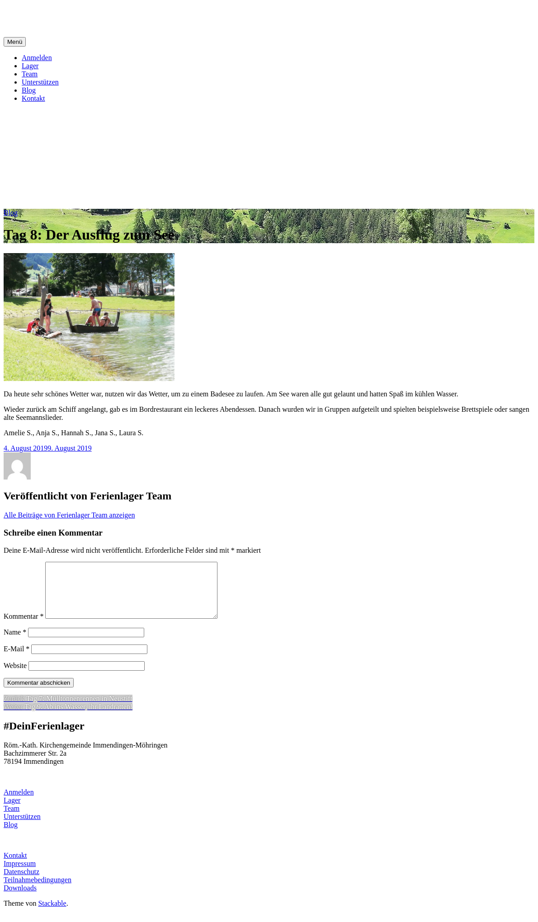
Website (15, 676)
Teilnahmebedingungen (37, 890)
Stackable (52, 914)
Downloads (20, 899)
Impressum (20, 874)
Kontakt (33, 98)
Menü (14, 41)
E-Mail (16, 659)
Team (30, 74)
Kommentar (23, 627)
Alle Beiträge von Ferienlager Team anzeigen (69, 515)
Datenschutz (21, 882)
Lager (30, 66)
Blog (29, 90)
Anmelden (37, 57)
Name (15, 643)
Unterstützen (40, 82)
